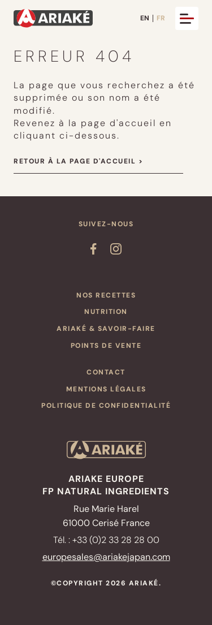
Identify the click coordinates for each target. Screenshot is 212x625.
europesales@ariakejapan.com (106, 557)
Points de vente (106, 345)
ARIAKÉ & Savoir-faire (106, 328)
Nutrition (106, 311)
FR (161, 18)
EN (144, 18)
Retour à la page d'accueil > (78, 161)
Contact (106, 372)
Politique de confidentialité (106, 405)
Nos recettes (106, 295)
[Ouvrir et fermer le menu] (186, 18)
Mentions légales (106, 389)
